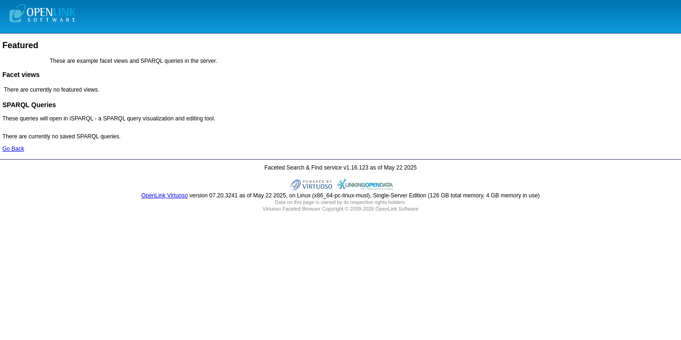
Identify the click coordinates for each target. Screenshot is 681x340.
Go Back (13, 148)
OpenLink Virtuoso (164, 195)
